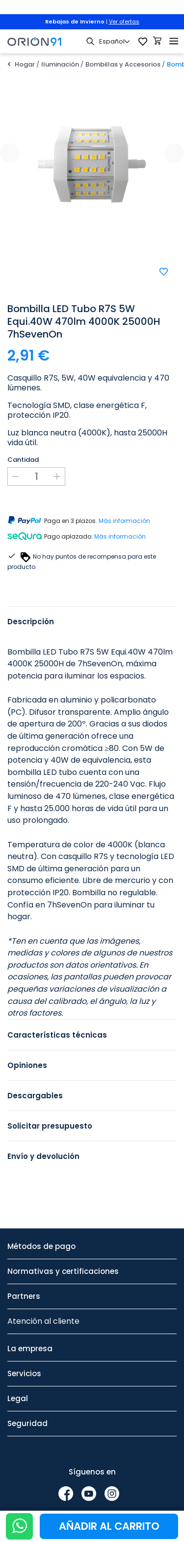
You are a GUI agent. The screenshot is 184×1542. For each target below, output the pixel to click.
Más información (124, 521)
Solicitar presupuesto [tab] (49, 1126)
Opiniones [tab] (27, 1065)
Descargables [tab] (35, 1095)
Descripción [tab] (30, 621)
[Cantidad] (36, 476)
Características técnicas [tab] (57, 1035)
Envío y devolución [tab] (43, 1156)
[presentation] (10, 153)
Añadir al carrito (109, 1526)
